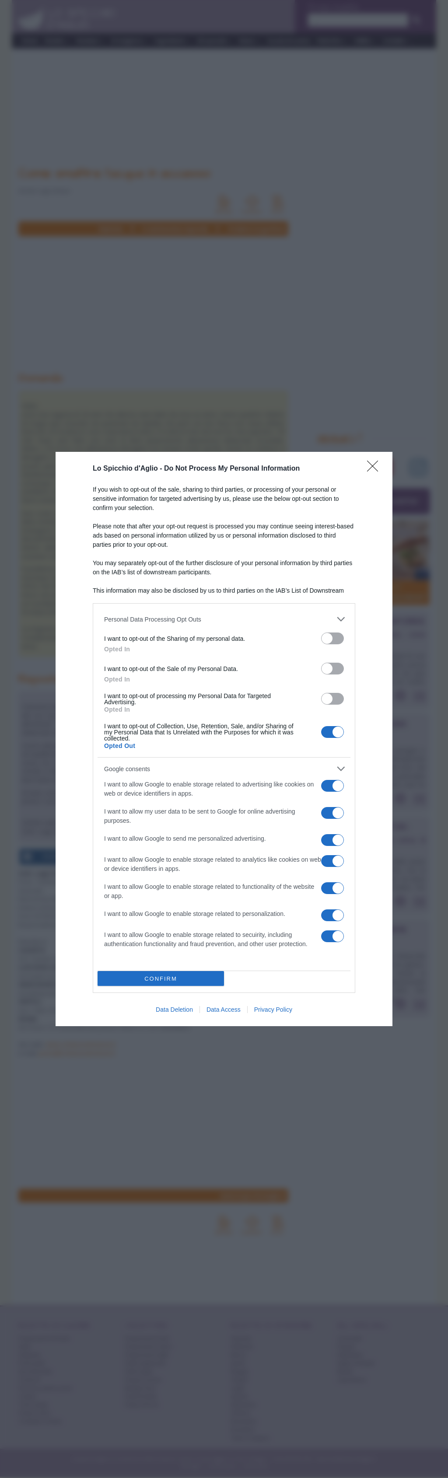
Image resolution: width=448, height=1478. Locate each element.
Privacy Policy (273, 1009)
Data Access (223, 1009)
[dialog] (224, 739)
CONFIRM (160, 978)
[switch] (332, 638)
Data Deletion (174, 1009)
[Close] (375, 469)
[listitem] (224, 619)
